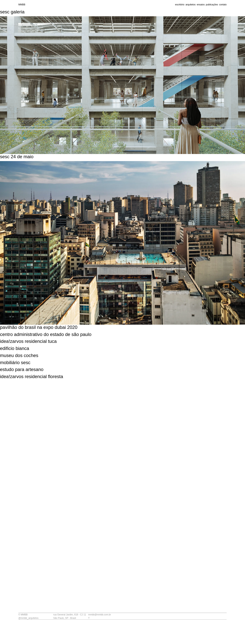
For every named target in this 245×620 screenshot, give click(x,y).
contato (223, 4)
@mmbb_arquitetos (28, 618)
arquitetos (190, 4)
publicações (212, 4)
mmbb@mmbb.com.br (99, 614)
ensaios (201, 4)
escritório (179, 4)
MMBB (21, 4)
